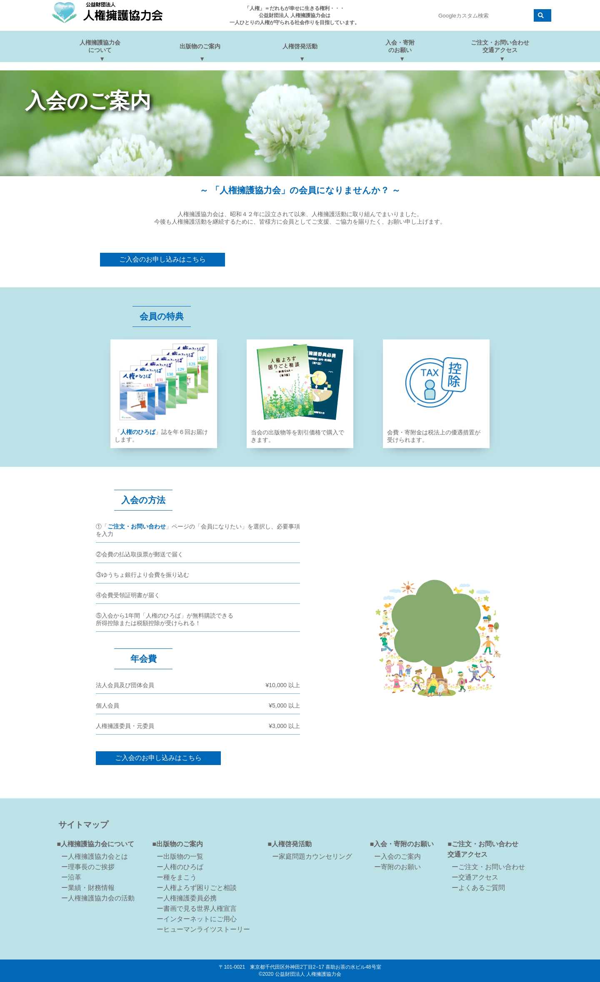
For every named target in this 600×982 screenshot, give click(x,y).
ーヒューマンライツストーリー (203, 929)
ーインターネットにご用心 (197, 918)
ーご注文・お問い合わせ (488, 866)
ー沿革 (71, 877)
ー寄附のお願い (397, 866)
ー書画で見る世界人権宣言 (197, 908)
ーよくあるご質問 (478, 887)
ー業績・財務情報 (88, 887)
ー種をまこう (177, 877)
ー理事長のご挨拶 (88, 866)
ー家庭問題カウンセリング (312, 856)
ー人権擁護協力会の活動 (98, 898)
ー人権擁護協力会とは (94, 856)
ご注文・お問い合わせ (137, 526)
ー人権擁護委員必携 (187, 898)
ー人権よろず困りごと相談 (197, 887)
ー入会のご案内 (397, 856)
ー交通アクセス (475, 877)
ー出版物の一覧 (180, 856)
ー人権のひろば (180, 866)
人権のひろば (137, 432)
